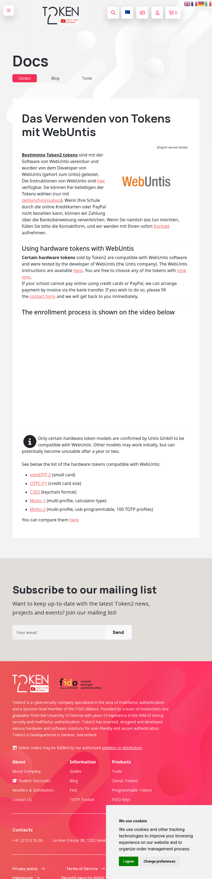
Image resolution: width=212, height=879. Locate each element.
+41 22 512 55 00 (27, 840)
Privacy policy (28, 868)
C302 (35, 492)
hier (101, 181)
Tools (87, 78)
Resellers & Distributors (33, 790)
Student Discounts (31, 780)
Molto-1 (37, 501)
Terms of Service (85, 868)
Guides (24, 78)
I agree (128, 861)
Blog (55, 78)
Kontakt (162, 226)
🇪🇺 (127, 12)
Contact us (22, 799)
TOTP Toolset (82, 799)
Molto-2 (37, 509)
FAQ (73, 790)
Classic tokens (125, 780)
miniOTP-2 (40, 475)
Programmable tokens (132, 790)
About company (26, 771)
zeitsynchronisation (41, 200)
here (78, 270)
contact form (42, 296)
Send (118, 632)
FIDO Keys (121, 799)
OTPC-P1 (38, 483)
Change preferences (159, 861)
